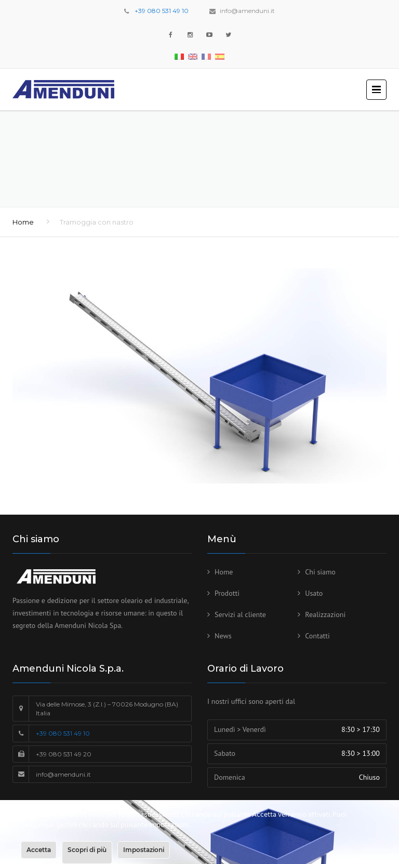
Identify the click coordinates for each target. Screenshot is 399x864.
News (223, 635)
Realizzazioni (325, 614)
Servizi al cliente (240, 614)
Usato (314, 593)
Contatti (317, 635)
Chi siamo (320, 572)
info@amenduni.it (247, 11)
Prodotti (227, 593)
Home (23, 222)
